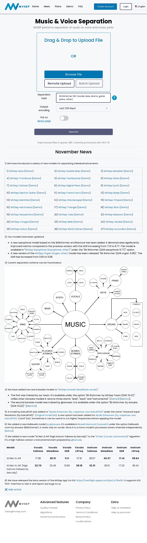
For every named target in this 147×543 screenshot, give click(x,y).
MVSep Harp (16, 171)
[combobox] (83, 108)
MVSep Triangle (67, 207)
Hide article (13, 489)
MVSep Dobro (19, 229)
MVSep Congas (20, 222)
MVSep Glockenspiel (70, 200)
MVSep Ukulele (114, 222)
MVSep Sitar (112, 207)
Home (35, 6)
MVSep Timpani (114, 200)
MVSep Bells (66, 222)
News (47, 6)
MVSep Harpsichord (22, 214)
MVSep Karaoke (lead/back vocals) (78, 389)
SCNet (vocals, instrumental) (112, 436)
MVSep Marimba (20, 200)
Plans (58, 6)
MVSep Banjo (112, 193)
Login (125, 6)
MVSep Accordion (115, 229)
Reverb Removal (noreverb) (93, 424)
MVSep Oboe (111, 178)
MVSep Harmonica (21, 207)
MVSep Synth (111, 185)
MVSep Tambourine (69, 178)
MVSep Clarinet (19, 185)
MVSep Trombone (20, 178)
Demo (69, 6)
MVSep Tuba (66, 214)
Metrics (125, 399)
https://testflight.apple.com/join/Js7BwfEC (100, 480)
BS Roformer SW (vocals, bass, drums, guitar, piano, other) (82, 98)
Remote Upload (59, 83)
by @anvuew (53, 424)
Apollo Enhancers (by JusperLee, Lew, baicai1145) (76, 411)
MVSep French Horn (69, 193)
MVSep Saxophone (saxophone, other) (47, 249)
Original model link (46, 415)
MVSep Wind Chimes (71, 229)
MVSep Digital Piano (69, 185)
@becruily (76, 439)
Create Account (105, 6)
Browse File (73, 74)
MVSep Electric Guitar (23, 193)
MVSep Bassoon (114, 214)
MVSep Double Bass (68, 171)
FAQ (80, 6)
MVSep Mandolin (113, 171)
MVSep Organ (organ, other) (51, 253)
